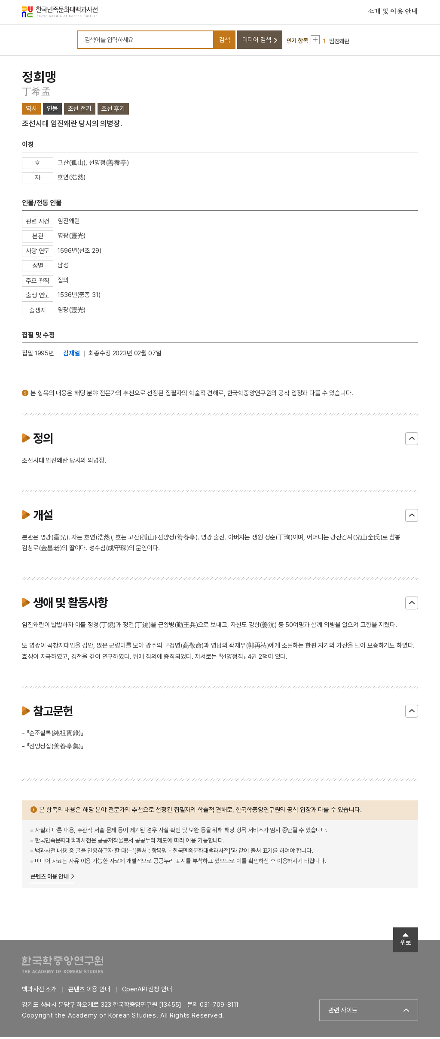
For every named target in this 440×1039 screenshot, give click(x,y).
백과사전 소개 (39, 991)
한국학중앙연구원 (62, 966)
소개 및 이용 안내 (392, 12)
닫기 (411, 440)
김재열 (71, 355)
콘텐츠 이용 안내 (50, 878)
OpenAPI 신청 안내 (147, 991)
